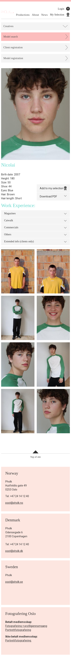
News (44, 14)
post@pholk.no (14, 502)
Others (35, 234)
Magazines (35, 213)
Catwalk (35, 220)
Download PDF (53, 196)
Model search (10, 36)
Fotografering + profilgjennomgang (26, 625)
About (35, 14)
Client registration (13, 47)
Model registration (13, 58)
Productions (23, 14)
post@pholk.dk (14, 550)
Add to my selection (53, 188)
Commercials (35, 227)
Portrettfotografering (18, 629)
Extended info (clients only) (35, 241)
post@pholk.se (14, 581)
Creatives (8, 26)
